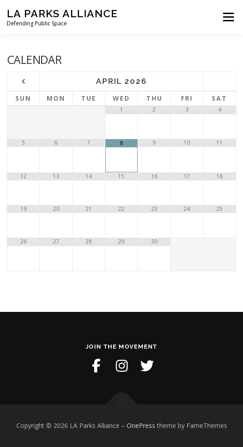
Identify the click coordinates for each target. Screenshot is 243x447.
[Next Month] (220, 82)
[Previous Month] (23, 82)
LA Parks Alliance (62, 13)
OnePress (141, 425)
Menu (227, 17)
